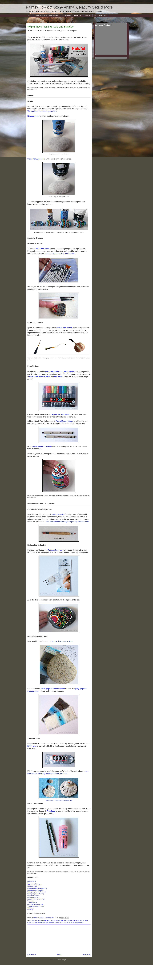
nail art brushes (42, 249)
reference (51, 922)
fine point (58, 377)
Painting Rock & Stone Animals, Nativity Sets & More (69, 7)
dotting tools (35, 920)
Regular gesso (33, 116)
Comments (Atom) (63, 959)
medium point (44, 377)
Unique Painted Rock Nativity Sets (71, 15)
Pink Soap (51, 811)
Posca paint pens (43, 922)
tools (81, 922)
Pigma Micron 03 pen (60, 414)
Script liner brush (32, 886)
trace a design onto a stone (62, 641)
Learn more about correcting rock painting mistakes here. (67, 522)
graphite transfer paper (57, 920)
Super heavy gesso (35, 159)
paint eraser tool (58, 514)
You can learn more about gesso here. (42, 111)
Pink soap (30, 909)
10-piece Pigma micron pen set (36, 899)
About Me (88, 15)
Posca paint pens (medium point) (36, 892)
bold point (33, 377)
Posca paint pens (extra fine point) (37, 888)
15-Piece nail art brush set (34, 885)
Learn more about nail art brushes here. (60, 254)
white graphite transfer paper (53, 689)
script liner (65, 922)
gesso (48, 920)
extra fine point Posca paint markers (60, 372)
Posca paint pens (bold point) (35, 894)
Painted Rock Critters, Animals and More (46, 15)
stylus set (71, 922)
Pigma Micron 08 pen (64, 421)
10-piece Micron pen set (42, 446)
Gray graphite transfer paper (35, 904)
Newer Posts (31, 955)
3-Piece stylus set (32, 902)
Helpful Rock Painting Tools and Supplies (50, 26)
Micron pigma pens (69, 920)
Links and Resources (100, 15)
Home (29, 15)
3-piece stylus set (55, 550)
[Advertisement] (59, 938)
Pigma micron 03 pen (33, 895)
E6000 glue (32, 746)
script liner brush (64, 328)
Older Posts (86, 955)
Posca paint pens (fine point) (35, 890)
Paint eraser (30, 901)
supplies (77, 922)
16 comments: (50, 917)
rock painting (58, 922)
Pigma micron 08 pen (33, 897)
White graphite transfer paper (35, 906)
